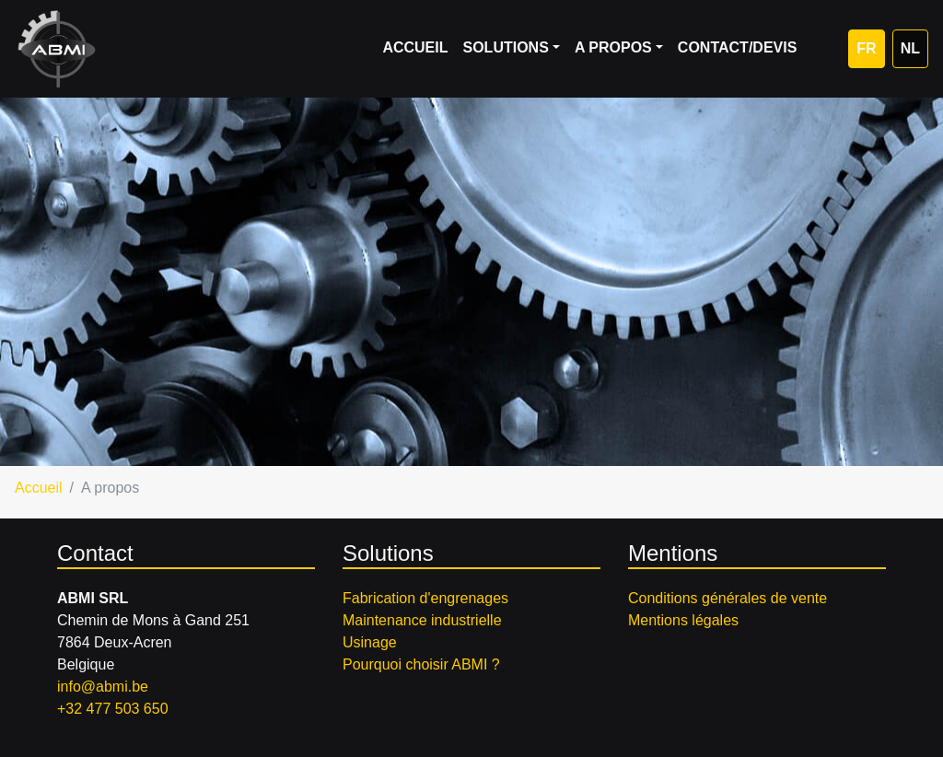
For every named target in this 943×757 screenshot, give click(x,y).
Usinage (370, 642)
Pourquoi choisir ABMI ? (421, 664)
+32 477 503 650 (113, 708)
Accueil (415, 47)
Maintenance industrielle (422, 620)
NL (910, 48)
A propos (613, 47)
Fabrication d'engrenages (425, 598)
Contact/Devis (737, 47)
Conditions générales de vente (727, 598)
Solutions (505, 47)
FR (866, 48)
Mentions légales (683, 620)
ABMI (57, 48)
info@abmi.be (102, 686)
